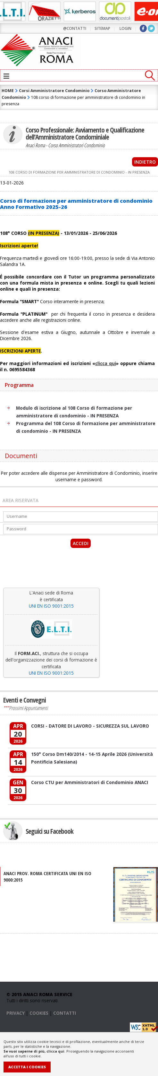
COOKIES (38, 1013)
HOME (8, 90)
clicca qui (55, 1051)
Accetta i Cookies (27, 1066)
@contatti (74, 28)
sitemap (102, 28)
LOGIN (125, 28)
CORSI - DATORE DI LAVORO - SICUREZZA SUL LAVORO (90, 726)
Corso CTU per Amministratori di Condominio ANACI (89, 782)
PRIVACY (15, 1013)
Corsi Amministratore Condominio (54, 90)
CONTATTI (64, 1013)
